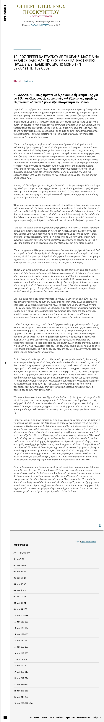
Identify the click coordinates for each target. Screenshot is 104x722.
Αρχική (77, 542)
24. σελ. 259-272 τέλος (23, 703)
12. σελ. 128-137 (21, 628)
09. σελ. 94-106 (20, 609)
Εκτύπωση (28, 81)
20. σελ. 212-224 (21, 678)
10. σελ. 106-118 (21, 615)
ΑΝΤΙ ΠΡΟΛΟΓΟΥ (22, 552)
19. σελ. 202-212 (21, 671)
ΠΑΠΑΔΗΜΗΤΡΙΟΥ (40, 25)
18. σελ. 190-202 (21, 665)
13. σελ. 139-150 (21, 634)
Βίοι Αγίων (34, 717)
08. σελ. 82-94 (20, 603)
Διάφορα (97, 717)
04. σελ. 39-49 (20, 577)
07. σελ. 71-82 (20, 596)
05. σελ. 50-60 (20, 584)
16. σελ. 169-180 (21, 653)
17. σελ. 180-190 (21, 659)
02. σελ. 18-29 (20, 565)
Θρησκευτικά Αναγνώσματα (78, 717)
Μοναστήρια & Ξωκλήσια (52, 717)
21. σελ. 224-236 (21, 684)
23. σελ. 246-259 (21, 697)
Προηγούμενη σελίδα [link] (88, 542)
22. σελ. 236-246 (21, 690)
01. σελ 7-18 (19, 559)
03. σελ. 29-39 (20, 571)
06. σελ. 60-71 (20, 590)
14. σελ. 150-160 (21, 640)
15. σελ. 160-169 (21, 646)
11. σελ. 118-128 (21, 621)
